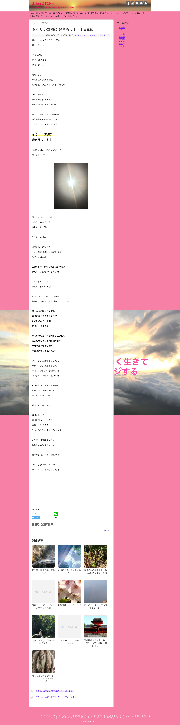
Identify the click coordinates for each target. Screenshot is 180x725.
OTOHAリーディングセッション (102, 13)
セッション (88, 35)
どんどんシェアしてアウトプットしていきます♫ (53, 697)
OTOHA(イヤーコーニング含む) (77, 13)
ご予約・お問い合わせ (70, 16)
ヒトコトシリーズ (101, 35)
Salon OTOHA (43, 3)
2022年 (122, 37)
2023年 (122, 34)
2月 (122, 30)
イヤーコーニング (42, 716)
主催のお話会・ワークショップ (41, 16)
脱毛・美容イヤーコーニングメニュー (50, 13)
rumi (107, 531)
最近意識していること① (69, 605)
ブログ (57, 16)
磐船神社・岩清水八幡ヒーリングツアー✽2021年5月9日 (95, 643)
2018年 (122, 46)
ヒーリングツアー (123, 13)
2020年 (122, 42)
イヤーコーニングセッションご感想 (127, 716)
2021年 (122, 39)
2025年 (122, 28)
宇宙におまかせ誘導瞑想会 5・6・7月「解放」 (52, 691)
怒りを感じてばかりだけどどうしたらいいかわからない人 (43, 678)
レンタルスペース (139, 13)
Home (32, 13)
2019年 (122, 44)
